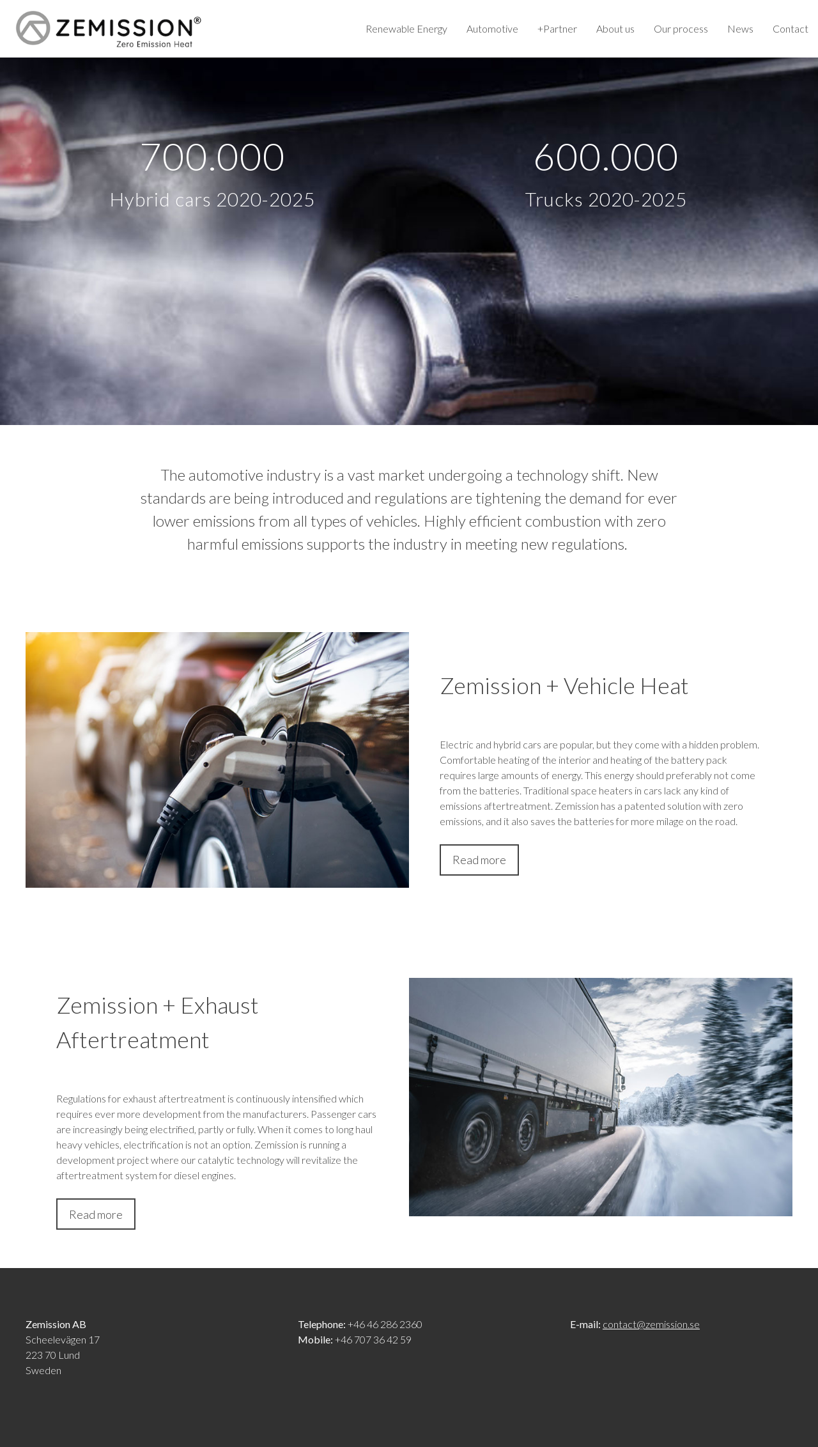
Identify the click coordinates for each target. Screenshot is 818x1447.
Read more (479, 860)
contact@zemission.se (651, 1324)
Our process (681, 28)
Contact (790, 28)
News (740, 28)
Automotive (492, 28)
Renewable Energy (406, 28)
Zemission (108, 28)
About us (615, 28)
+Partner (557, 28)
